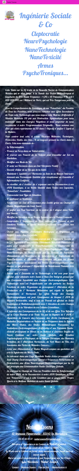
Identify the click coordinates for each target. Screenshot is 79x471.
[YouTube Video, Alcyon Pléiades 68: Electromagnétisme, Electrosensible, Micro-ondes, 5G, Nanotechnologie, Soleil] (39, 394)
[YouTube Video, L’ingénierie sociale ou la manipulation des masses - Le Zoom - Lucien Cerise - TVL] (16, 394)
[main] (45, 45)
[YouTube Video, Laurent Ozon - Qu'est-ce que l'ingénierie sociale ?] (63, 394)
